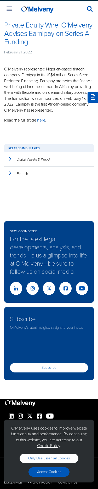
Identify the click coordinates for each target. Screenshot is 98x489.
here (41, 120)
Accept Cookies (49, 472)
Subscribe (49, 367)
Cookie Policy (48, 446)
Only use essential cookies (49, 458)
